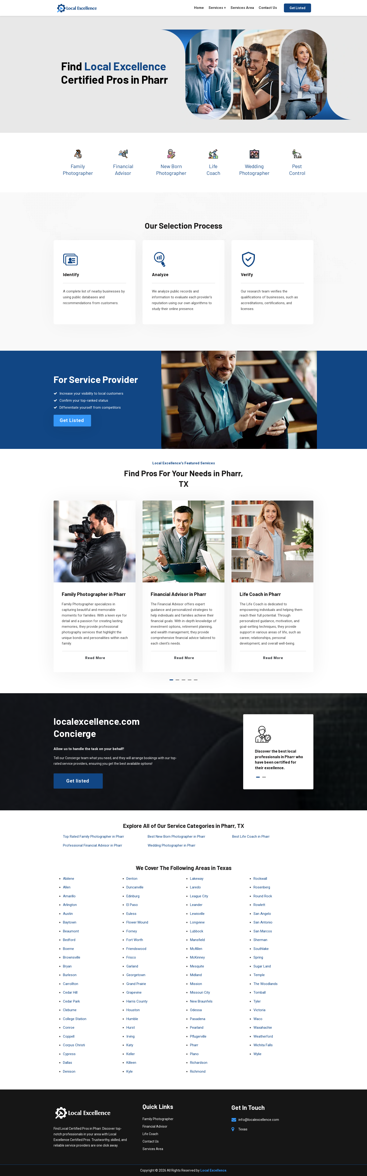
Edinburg (132, 896)
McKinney (197, 957)
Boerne (68, 949)
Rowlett (259, 905)
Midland (196, 975)
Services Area (242, 8)
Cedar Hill (70, 992)
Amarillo (69, 896)
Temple (259, 975)
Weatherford (263, 1036)
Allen (66, 887)
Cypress (69, 1054)
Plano (194, 1054)
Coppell (68, 1036)
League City (199, 896)
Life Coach (150, 1134)
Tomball (259, 992)
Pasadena (197, 1019)
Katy (129, 1045)
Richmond (198, 1071)
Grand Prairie (136, 984)
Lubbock (196, 931)
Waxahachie (262, 1027)
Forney (131, 931)
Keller (130, 1054)
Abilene (68, 879)
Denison (69, 1071)
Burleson (70, 975)
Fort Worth (134, 940)
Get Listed (297, 8)
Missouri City (200, 992)
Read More (95, 658)
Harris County (136, 1001)
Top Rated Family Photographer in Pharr (93, 836)
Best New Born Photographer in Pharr (176, 836)
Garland (132, 966)
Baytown (69, 922)
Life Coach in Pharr (260, 594)
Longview (197, 922)
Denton (131, 879)
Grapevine (134, 992)
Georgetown (135, 975)
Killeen (131, 1063)
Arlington (70, 905)
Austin (68, 914)
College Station (74, 1019)
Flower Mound (137, 922)
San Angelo (262, 914)
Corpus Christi (74, 1045)
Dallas (67, 1063)
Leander (196, 905)
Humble (132, 1019)
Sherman (260, 940)
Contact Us (268, 8)
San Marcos (262, 931)
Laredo (195, 887)
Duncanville (134, 887)
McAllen (196, 949)
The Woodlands (265, 984)
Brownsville (71, 957)
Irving (130, 1036)
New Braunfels (201, 1001)
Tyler (257, 1001)
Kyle (129, 1071)
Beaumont (71, 931)
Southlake (261, 949)
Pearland (196, 1027)
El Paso (132, 905)
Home (199, 8)
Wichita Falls (263, 1045)
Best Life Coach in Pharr (251, 836)
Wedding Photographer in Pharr (171, 845)
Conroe (68, 1027)
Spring (258, 957)
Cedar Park (71, 1001)
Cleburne (70, 1010)
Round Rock (262, 896)
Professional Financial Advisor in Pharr (92, 845)
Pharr (194, 1045)
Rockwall (260, 879)
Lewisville (197, 914)
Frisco (131, 957)
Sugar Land (262, 966)
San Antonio (262, 922)
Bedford (69, 940)
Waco (257, 1019)
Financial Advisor (155, 1126)
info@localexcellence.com (259, 1120)
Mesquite (197, 966)
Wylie (257, 1054)
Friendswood (136, 949)
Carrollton (70, 984)
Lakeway (196, 879)
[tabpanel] (95, 586)
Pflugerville (198, 1036)
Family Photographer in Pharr (94, 594)
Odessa (196, 1010)
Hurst (130, 1027)
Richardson (198, 1063)
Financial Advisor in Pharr (178, 594)
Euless (131, 914)
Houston (133, 1010)
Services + (217, 8)
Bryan (67, 966)
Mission (196, 984)
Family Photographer (158, 1119)
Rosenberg (261, 887)
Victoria (259, 1010)
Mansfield (197, 940)
